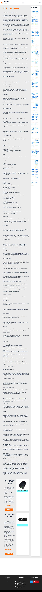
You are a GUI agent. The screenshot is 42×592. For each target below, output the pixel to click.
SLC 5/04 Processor (36, 110)
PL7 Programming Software (33, 83)
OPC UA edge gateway (33, 12)
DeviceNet (33, 176)
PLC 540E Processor (33, 117)
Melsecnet (36, 132)
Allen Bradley (37, 35)
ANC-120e (6, 535)
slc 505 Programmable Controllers (33, 114)
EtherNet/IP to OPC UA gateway (33, 20)
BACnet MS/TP (36, 180)
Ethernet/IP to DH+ (33, 143)
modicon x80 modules (37, 45)
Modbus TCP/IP (33, 122)
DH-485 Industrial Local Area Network (36, 104)
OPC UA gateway (36, 15)
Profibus (36, 169)
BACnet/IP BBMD (36, 87)
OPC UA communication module (37, 12)
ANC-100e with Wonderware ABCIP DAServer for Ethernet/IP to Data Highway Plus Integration (33, 39)
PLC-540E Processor (36, 24)
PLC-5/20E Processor (33, 125)
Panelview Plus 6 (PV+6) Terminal (36, 63)
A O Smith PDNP (33, 74)
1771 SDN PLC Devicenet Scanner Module (33, 79)
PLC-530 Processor (36, 29)
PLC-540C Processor (33, 26)
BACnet (32, 185)
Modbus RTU (33, 171)
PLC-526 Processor (33, 29)
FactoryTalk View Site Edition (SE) (37, 114)
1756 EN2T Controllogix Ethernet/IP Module (33, 129)
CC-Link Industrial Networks (36, 74)
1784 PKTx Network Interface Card (33, 156)
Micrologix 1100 (36, 117)
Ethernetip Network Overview (36, 49)
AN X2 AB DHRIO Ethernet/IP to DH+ (33, 146)
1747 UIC (36, 93)
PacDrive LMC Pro (36, 77)
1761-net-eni (33, 58)
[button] (23, 2)
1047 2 (36, 119)
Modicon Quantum (33, 48)
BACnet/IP (36, 182)
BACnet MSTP (36, 108)
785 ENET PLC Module (33, 94)
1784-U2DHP (37, 142)
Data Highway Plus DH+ (36, 177)
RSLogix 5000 (36, 66)
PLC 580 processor (33, 45)
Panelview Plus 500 (36, 59)
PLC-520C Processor (33, 32)
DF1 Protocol (33, 107)
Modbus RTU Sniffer (33, 52)
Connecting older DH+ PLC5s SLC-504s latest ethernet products (37, 98)
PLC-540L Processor (33, 24)
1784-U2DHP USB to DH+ (33, 110)
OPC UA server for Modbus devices (33, 16)
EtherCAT (33, 174)
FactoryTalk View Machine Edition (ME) (37, 139)
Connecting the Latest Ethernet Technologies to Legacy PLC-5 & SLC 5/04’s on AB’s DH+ (38, 54)
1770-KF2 (33, 102)
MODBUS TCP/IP (36, 122)
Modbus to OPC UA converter (36, 20)
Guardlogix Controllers (36, 128)
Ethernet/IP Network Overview (33, 133)
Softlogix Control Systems (33, 87)
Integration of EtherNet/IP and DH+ (37, 32)
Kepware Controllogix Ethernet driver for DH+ (33, 98)
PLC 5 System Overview (36, 156)
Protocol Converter (33, 120)
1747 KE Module (36, 83)
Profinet (33, 169)
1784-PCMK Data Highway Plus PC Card (33, 151)
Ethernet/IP (36, 174)
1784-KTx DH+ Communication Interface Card (37, 151)
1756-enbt (33, 61)
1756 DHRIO (33, 159)
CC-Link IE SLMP (33, 180)
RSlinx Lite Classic (36, 125)
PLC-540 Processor (36, 26)
